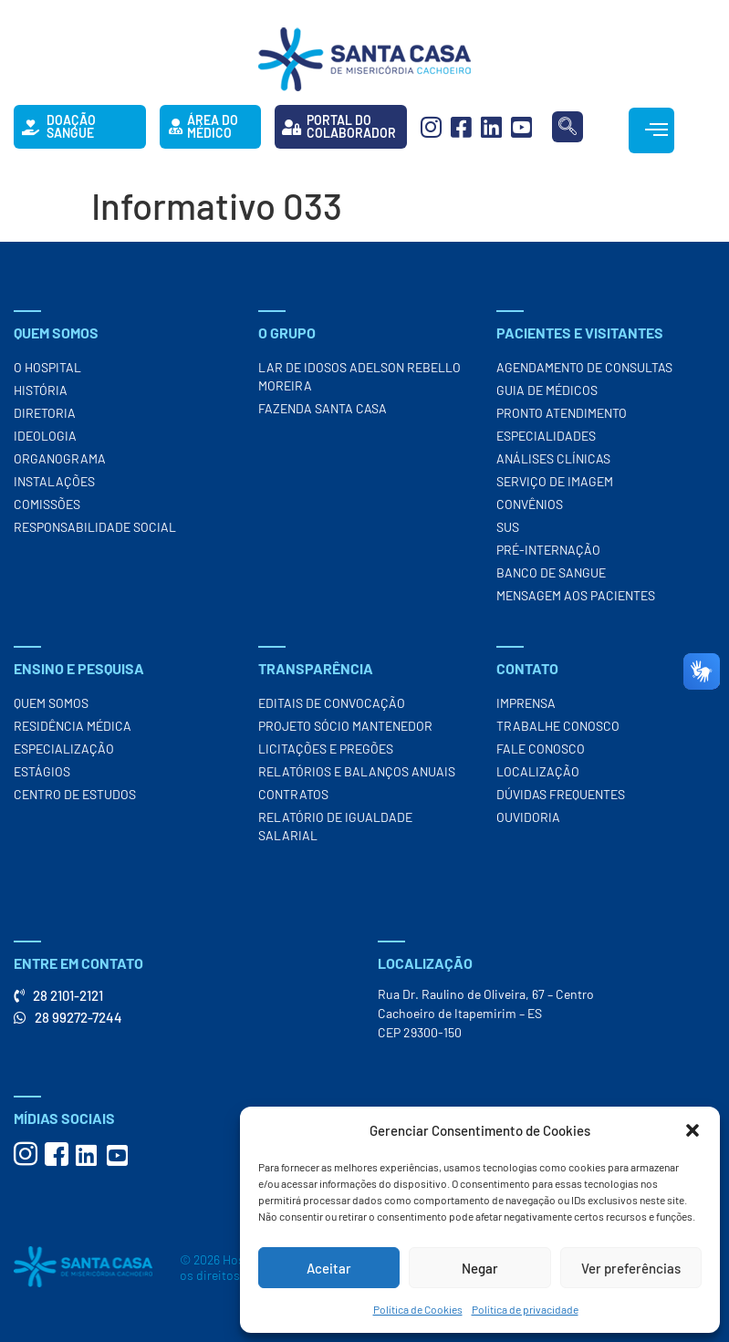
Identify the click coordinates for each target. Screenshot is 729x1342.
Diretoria (45, 413)
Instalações (54, 481)
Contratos (293, 794)
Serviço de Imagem (554, 481)
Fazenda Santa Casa (322, 408)
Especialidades (546, 435)
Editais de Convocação (331, 703)
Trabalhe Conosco (558, 725)
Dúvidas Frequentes (560, 794)
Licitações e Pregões (325, 748)
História (41, 390)
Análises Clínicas (553, 458)
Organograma (60, 458)
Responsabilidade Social (95, 527)
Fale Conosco (540, 748)
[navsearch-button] (567, 126)
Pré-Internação (548, 549)
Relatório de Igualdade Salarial (335, 826)
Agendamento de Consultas (584, 367)
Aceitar (329, 1268)
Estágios (42, 771)
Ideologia (45, 435)
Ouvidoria (528, 817)
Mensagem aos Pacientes (575, 595)
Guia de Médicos (547, 390)
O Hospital (47, 367)
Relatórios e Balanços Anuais (356, 771)
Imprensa (526, 703)
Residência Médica (72, 725)
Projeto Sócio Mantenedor (345, 725)
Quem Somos (51, 703)
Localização (537, 771)
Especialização (64, 748)
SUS (507, 527)
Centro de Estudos (75, 794)
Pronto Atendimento (561, 413)
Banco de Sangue (551, 572)
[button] (692, 1130)
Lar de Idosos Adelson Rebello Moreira (359, 376)
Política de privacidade (525, 1309)
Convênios (529, 504)
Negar (480, 1268)
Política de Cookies (418, 1309)
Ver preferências (631, 1268)
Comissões (47, 504)
